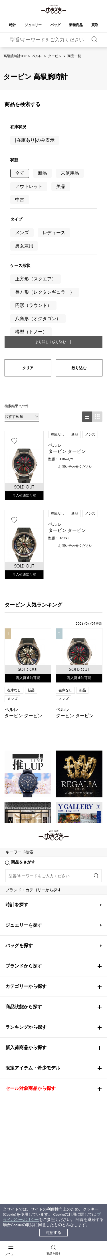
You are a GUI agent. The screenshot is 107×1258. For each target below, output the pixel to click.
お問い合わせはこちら (53, 1001)
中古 (19, 199)
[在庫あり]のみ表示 (34, 140)
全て (19, 173)
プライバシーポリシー (73, 1123)
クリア (27, 240)
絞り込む (79, 240)
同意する (53, 1232)
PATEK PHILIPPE (22, 816)
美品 (60, 186)
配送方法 (21, 1092)
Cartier (14, 782)
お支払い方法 (25, 1081)
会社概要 (61, 1081)
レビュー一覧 (25, 1114)
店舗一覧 (61, 1092)
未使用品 (70, 173)
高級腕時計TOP (14, 56)
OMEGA (13, 799)
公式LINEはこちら (53, 935)
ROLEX (14, 765)
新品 (42, 173)
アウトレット (29, 186)
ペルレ (37, 56)
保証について (25, 1103)
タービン (55, 56)
